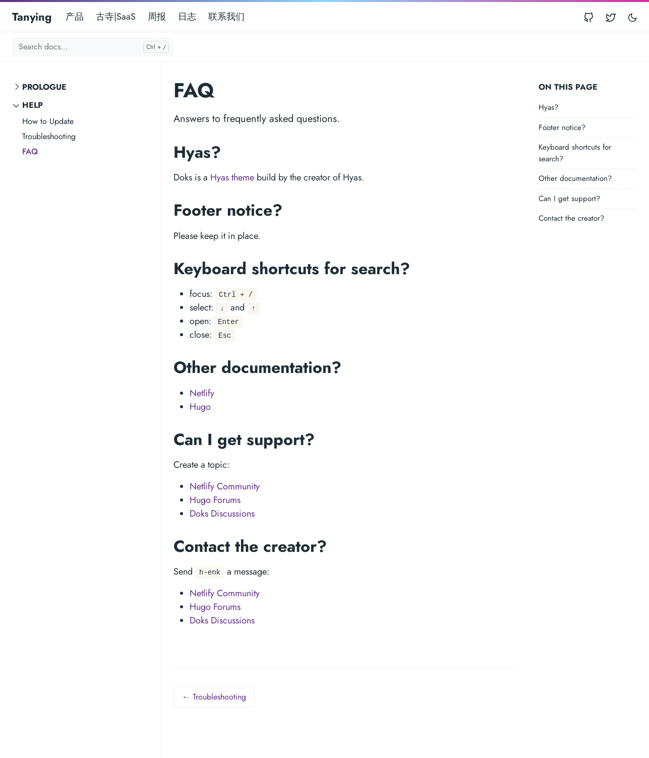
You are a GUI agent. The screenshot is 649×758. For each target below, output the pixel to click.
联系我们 (226, 16)
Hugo (200, 406)
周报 (157, 16)
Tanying (31, 17)
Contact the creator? (571, 218)
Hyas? (548, 107)
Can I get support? (569, 198)
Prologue (44, 87)
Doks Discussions (222, 513)
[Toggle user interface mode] (632, 17)
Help (32, 105)
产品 (75, 16)
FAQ (30, 151)
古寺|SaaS (116, 16)
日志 (187, 16)
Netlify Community (225, 486)
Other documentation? (575, 178)
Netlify (202, 393)
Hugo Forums (215, 500)
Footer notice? (562, 127)
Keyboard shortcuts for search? (575, 153)
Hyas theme (232, 177)
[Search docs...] (92, 46)
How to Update (48, 121)
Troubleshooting (49, 136)
